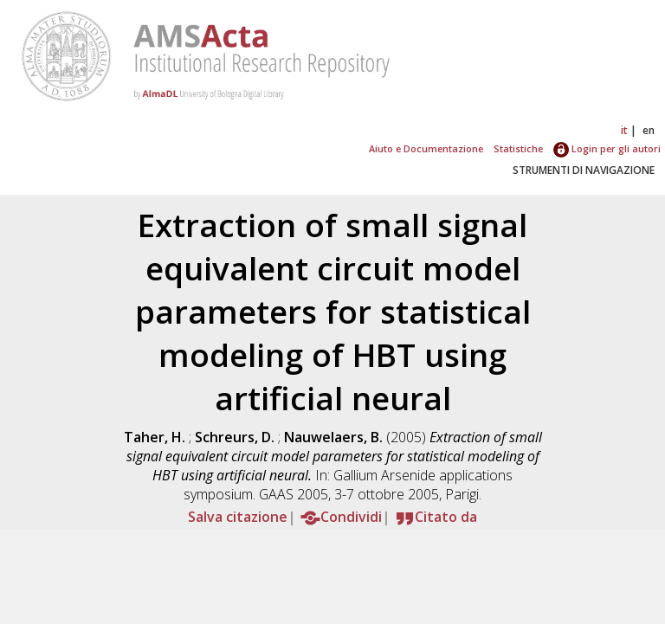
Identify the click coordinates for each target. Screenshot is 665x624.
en (648, 130)
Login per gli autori (607, 148)
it (624, 130)
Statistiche (518, 148)
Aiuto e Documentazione (426, 148)
